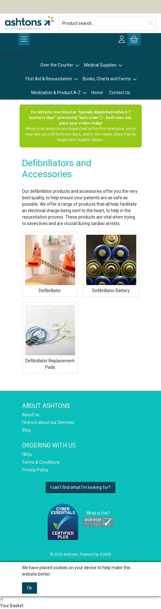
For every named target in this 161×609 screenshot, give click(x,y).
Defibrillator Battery (111, 290)
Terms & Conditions (41, 462)
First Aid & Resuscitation (49, 78)
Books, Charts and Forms (107, 78)
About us (30, 414)
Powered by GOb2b (95, 554)
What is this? (98, 513)
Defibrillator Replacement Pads (50, 364)
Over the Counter (56, 65)
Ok (29, 587)
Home (97, 92)
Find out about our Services (48, 422)
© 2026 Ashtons (64, 554)
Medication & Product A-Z (56, 92)
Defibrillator (50, 290)
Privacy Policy (35, 469)
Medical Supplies (100, 65)
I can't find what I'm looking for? (80, 487)
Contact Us (119, 92)
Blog (26, 430)
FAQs (27, 454)
